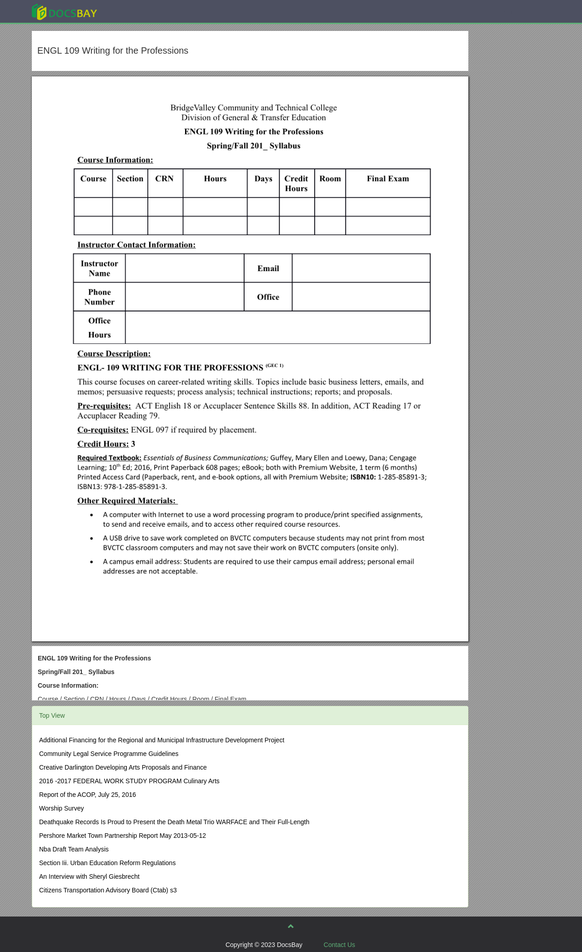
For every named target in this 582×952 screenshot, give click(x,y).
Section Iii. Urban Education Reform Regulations (107, 862)
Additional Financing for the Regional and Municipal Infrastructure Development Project (161, 740)
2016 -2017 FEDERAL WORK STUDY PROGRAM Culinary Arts (129, 781)
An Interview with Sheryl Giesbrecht (89, 876)
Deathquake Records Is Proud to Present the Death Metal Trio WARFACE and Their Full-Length (174, 822)
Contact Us (339, 944)
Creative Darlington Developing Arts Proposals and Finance (123, 767)
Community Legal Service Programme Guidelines (109, 753)
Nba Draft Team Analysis (74, 849)
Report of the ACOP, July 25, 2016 (87, 794)
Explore (132, 11)
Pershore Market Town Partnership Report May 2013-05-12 (122, 835)
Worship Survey (61, 808)
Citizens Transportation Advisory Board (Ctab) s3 (108, 890)
